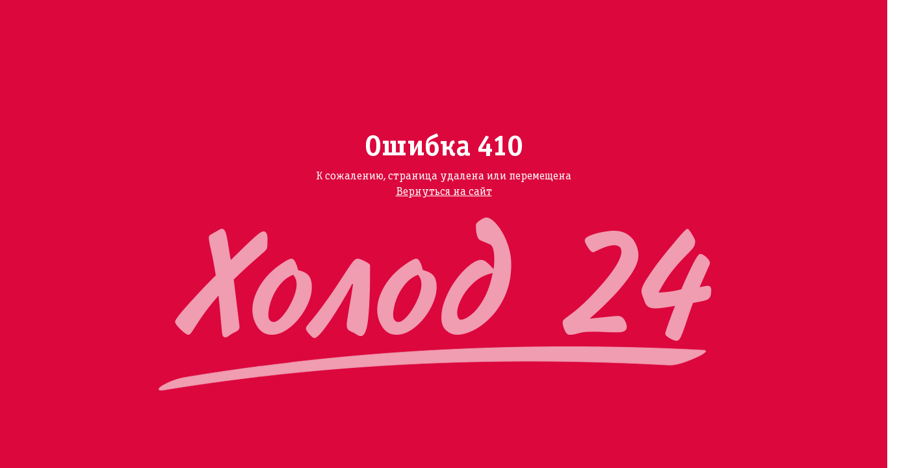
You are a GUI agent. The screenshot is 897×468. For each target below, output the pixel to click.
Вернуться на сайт (444, 192)
